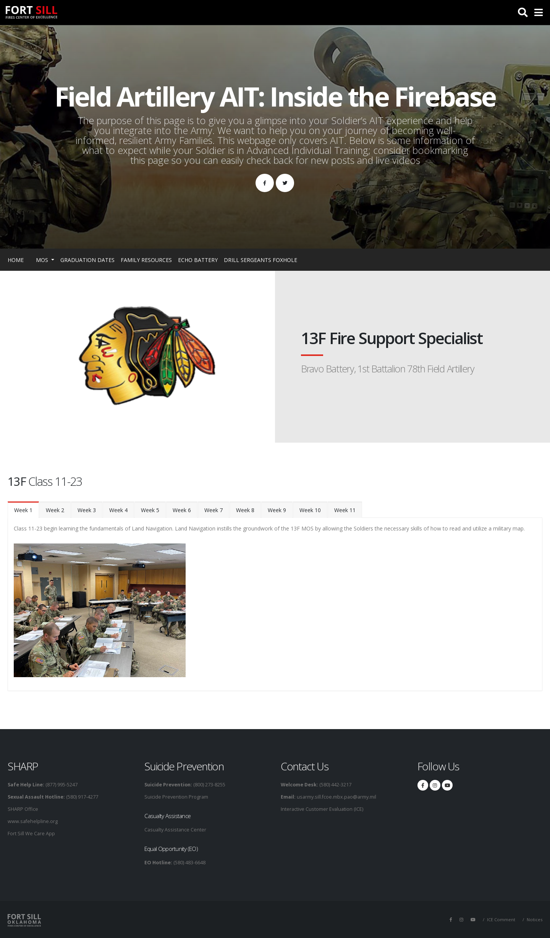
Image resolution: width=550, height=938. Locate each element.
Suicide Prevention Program (176, 797)
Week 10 (310, 510)
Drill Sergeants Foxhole (260, 260)
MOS (43, 260)
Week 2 (55, 510)
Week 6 (182, 510)
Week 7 (213, 510)
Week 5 (150, 510)
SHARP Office (23, 809)
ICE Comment (501, 919)
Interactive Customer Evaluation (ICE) (322, 809)
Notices (534, 919)
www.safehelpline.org (33, 821)
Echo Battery (198, 260)
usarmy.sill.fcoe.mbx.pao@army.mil (336, 797)
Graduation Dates (87, 260)
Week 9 (277, 510)
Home (16, 260)
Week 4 (118, 510)
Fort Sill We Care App (31, 833)
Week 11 (345, 510)
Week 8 (245, 510)
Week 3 (87, 510)
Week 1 (23, 510)
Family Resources (146, 260)
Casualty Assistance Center (175, 829)
